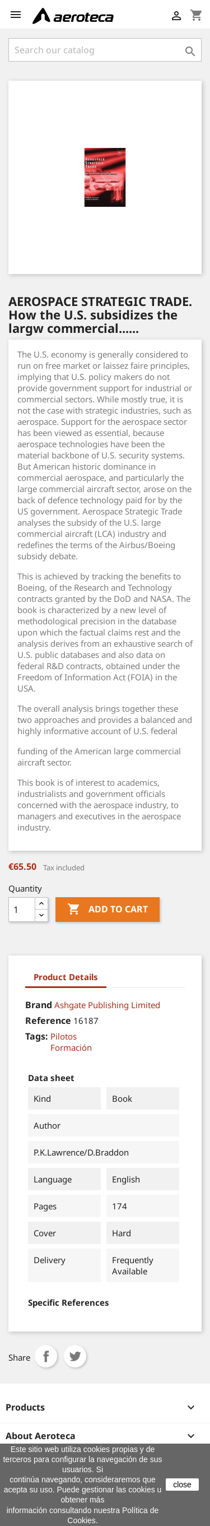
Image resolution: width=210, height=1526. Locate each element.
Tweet (75, 1356)
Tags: (36, 1036)
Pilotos (63, 1036)
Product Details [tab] (66, 976)
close (182, 1484)
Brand (38, 1004)
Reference (48, 1020)
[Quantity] (21, 909)
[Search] (105, 50)
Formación (71, 1047)
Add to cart (107, 909)
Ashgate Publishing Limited (107, 1004)
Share (46, 1356)
